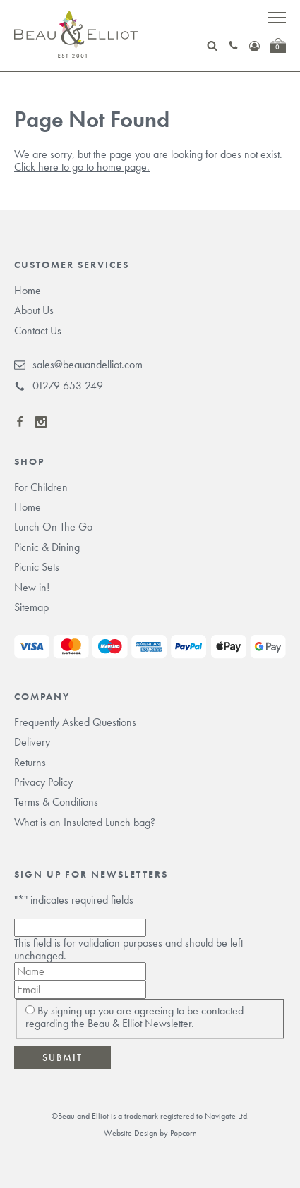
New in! (31, 587)
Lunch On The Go (53, 526)
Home (27, 290)
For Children (41, 487)
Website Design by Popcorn (150, 1133)
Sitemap (31, 607)
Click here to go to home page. (82, 166)
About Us (34, 310)
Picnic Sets (36, 566)
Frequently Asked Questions (75, 722)
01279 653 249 (58, 386)
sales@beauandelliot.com (78, 364)
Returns (30, 762)
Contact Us (37, 330)
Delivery (32, 741)
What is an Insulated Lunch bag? (84, 822)
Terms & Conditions (56, 801)
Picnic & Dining (47, 547)
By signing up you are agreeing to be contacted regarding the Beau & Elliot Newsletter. (134, 1017)
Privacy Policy (43, 782)
